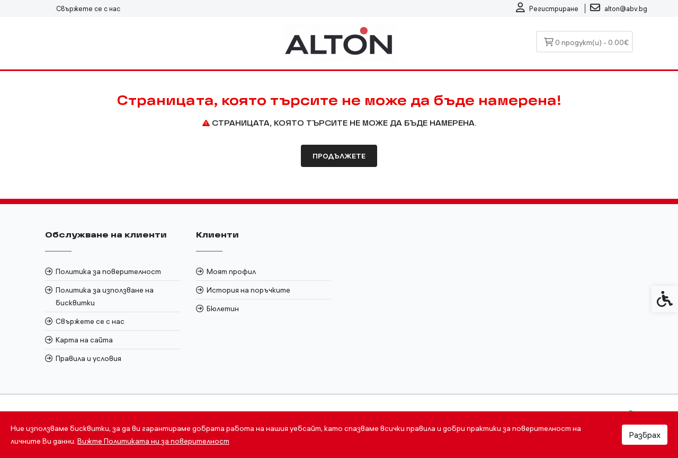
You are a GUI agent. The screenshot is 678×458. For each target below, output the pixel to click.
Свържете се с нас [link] (88, 8)
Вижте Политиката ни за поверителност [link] (153, 441)
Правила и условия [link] (88, 358)
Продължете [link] (339, 156)
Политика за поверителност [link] (108, 271)
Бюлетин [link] (223, 308)
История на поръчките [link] (248, 290)
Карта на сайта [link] (84, 340)
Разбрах (645, 434)
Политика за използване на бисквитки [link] (105, 296)
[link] (547, 8)
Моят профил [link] (231, 271)
